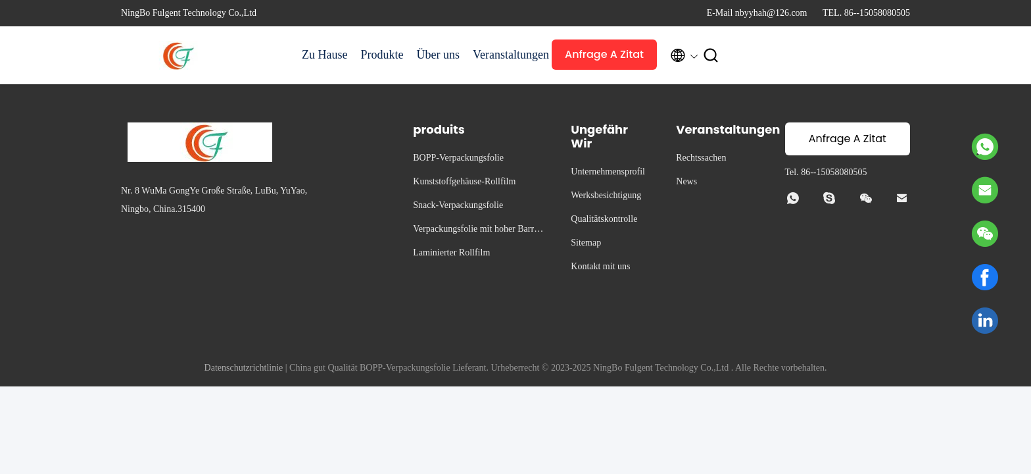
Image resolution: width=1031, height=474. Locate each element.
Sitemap (586, 243)
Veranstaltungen (506, 54)
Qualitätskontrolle (604, 219)
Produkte (381, 54)
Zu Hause (324, 54)
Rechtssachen (701, 158)
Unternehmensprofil (608, 171)
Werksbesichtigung (606, 195)
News (686, 181)
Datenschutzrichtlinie (243, 368)
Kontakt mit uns (600, 266)
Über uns (438, 54)
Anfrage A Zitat (604, 54)
